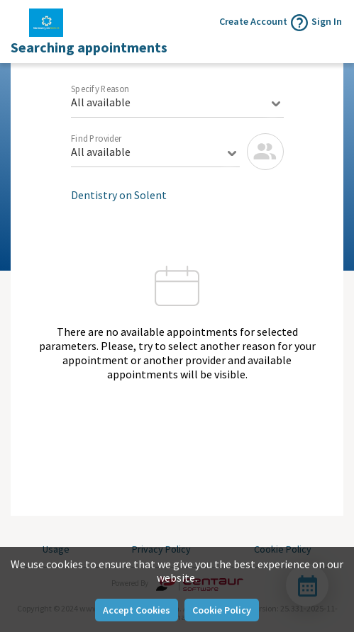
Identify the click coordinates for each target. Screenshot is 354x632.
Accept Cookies (136, 610)
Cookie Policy (221, 610)
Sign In (326, 21)
